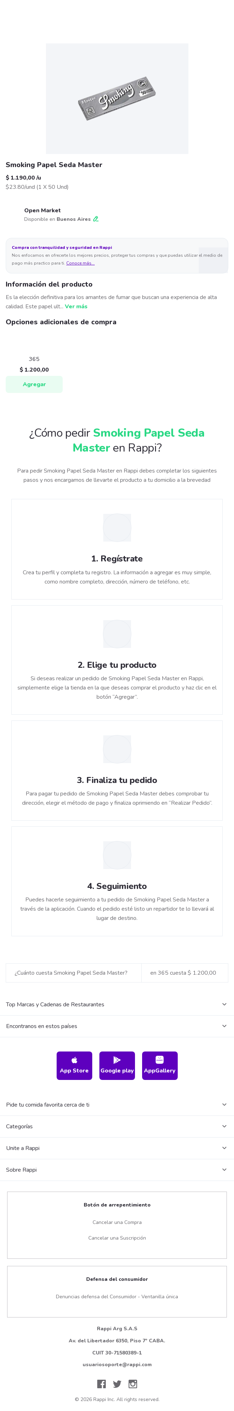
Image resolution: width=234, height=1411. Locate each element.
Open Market (42, 210)
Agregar (34, 384)
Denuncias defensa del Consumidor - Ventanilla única (117, 1296)
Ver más (76, 306)
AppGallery (160, 1065)
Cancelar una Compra (117, 1222)
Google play (117, 1065)
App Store (74, 1065)
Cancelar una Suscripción (117, 1238)
